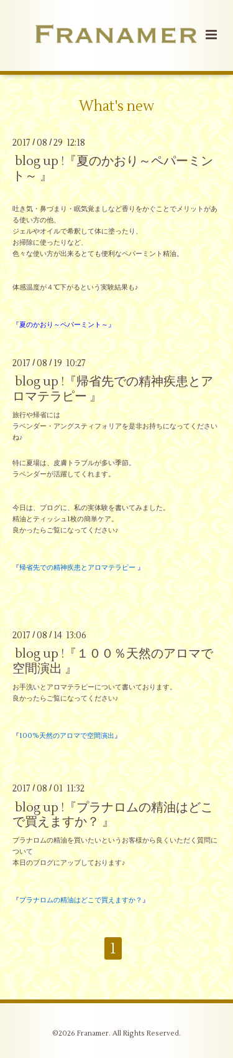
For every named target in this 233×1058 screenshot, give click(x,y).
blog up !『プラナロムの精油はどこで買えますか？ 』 (112, 814)
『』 (78, 567)
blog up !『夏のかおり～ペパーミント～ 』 (112, 168)
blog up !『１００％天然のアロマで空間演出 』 (112, 661)
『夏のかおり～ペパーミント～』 (63, 324)
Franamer (93, 1033)
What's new (116, 106)
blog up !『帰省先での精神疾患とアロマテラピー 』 (112, 389)
